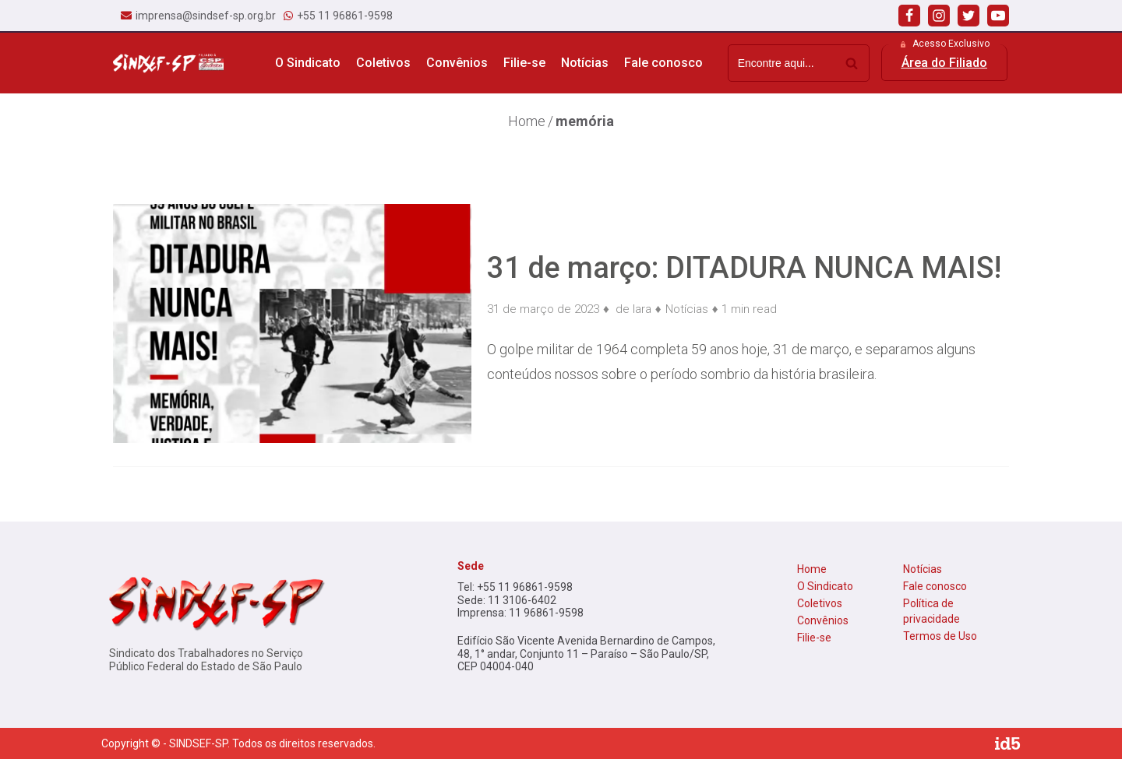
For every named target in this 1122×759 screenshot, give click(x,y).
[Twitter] (968, 15)
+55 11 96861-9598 (345, 15)
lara (642, 309)
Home (812, 569)
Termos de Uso (940, 636)
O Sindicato (825, 586)
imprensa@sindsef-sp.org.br (206, 15)
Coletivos (819, 603)
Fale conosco (663, 62)
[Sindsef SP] (168, 63)
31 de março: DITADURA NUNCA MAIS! (744, 268)
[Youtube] (998, 15)
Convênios (457, 62)
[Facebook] (909, 15)
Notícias (585, 62)
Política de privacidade (931, 611)
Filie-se (524, 62)
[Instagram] (939, 15)
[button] (944, 62)
